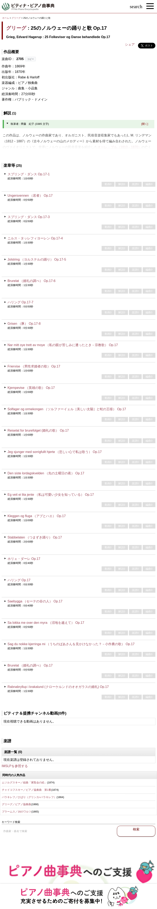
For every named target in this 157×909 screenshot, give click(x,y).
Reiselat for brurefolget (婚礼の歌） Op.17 (38, 430)
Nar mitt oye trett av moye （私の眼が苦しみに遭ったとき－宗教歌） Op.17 (63, 345)
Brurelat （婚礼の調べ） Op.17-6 (32, 281)
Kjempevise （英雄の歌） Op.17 (31, 387)
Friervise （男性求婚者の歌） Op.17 (34, 366)
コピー (30, 59)
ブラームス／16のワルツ (16, 811)
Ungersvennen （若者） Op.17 (30, 195)
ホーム (5, 18)
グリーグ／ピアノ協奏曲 (16, 804)
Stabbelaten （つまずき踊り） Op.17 (35, 537)
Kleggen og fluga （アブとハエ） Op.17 (37, 516)
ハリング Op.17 (19, 580)
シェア (130, 44)
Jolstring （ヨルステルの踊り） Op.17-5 (37, 259)
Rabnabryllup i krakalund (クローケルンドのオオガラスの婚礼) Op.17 (58, 687)
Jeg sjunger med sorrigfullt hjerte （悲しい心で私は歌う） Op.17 (55, 452)
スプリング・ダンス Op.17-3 (29, 217)
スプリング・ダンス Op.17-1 (29, 174)
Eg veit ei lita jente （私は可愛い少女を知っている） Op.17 (51, 494)
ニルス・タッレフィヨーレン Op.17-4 (35, 238)
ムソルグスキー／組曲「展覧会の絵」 (24, 782)
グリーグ (16, 18)
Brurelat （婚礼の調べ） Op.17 (30, 665)
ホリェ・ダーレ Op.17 (24, 558)
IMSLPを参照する (15, 766)
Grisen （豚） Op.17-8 (24, 323)
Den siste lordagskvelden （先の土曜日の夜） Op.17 (46, 473)
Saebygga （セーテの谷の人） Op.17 (35, 601)
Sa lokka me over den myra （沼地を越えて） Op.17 (46, 622)
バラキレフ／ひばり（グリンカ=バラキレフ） (29, 797)
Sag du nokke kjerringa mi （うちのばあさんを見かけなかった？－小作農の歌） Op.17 (71, 644)
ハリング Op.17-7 (20, 302)
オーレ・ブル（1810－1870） (119, 147)
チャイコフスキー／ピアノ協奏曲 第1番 (26, 789)
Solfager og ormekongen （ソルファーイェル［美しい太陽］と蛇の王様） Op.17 (67, 409)
